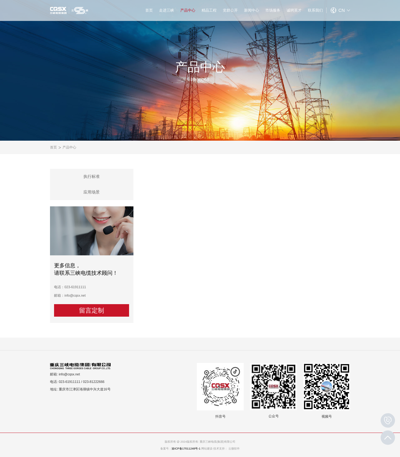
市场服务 (272, 10)
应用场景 (91, 192)
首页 (149, 10)
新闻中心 (251, 10)
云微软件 (234, 448)
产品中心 (187, 10)
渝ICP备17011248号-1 (186, 448)
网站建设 (206, 448)
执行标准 (91, 176)
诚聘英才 (294, 10)
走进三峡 (166, 10)
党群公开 (230, 10)
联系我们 (315, 10)
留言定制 (91, 310)
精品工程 (209, 10)
